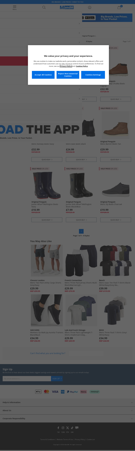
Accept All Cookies (43, 75)
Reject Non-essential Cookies (68, 75)
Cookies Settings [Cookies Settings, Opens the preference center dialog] (93, 75)
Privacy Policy (66, 66)
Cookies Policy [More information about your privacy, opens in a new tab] (82, 66)
